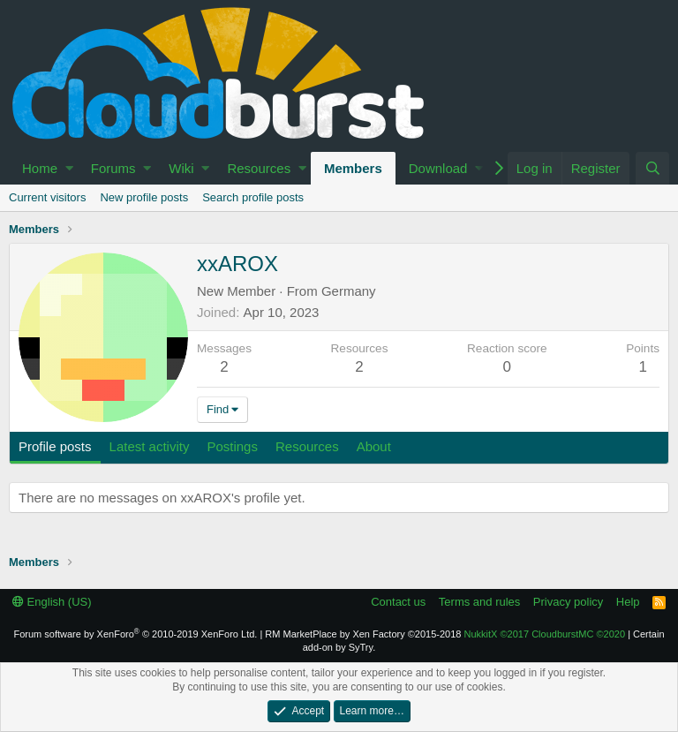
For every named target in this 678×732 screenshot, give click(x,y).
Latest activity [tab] (149, 446)
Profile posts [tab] (55, 446)
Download (438, 168)
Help (628, 601)
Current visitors (47, 197)
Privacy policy (568, 601)
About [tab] (374, 446)
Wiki (181, 168)
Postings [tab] (232, 446)
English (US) (52, 601)
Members (353, 168)
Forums (113, 168)
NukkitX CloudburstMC (545, 634)
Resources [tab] (307, 446)
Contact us (398, 601)
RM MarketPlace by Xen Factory (363, 634)
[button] (69, 168)
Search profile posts (253, 197)
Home (39, 168)
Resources (258, 168)
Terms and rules (479, 601)
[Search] (652, 168)
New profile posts (144, 197)
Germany (348, 290)
